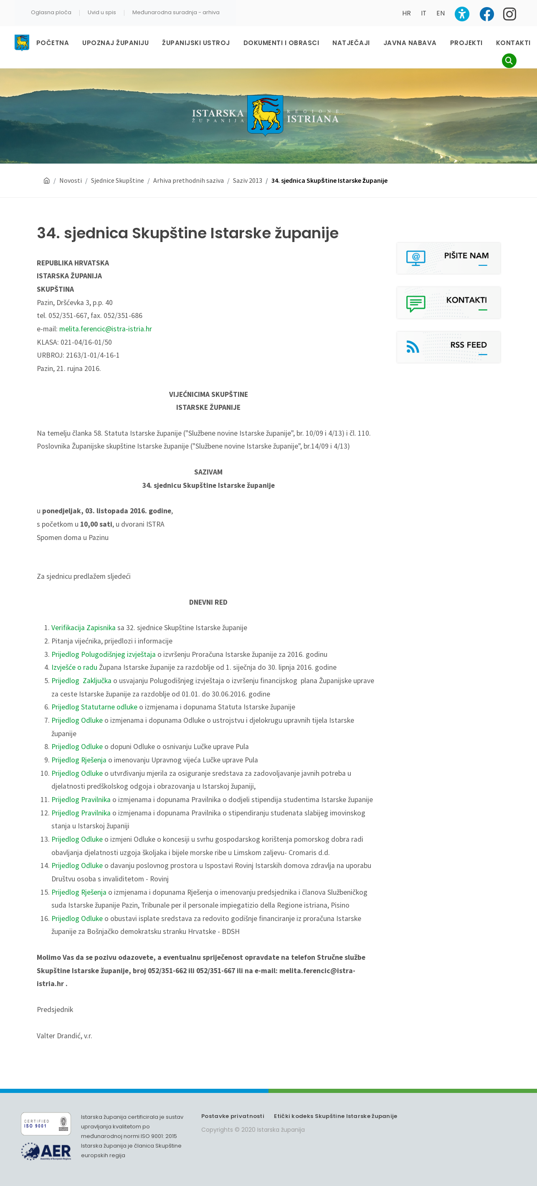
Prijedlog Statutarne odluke (94, 707)
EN (440, 13)
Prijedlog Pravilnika (81, 799)
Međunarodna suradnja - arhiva (176, 12)
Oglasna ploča (51, 12)
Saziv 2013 (247, 180)
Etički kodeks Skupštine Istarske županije (335, 1116)
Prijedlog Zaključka (81, 680)
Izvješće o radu (74, 667)
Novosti (70, 180)
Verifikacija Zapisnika (83, 627)
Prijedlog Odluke (77, 720)
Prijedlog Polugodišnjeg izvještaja (103, 654)
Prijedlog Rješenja (78, 760)
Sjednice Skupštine (117, 180)
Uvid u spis (102, 12)
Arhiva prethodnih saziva (188, 180)
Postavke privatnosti (232, 1116)
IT (423, 13)
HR (406, 13)
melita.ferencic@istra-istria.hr (105, 328)
